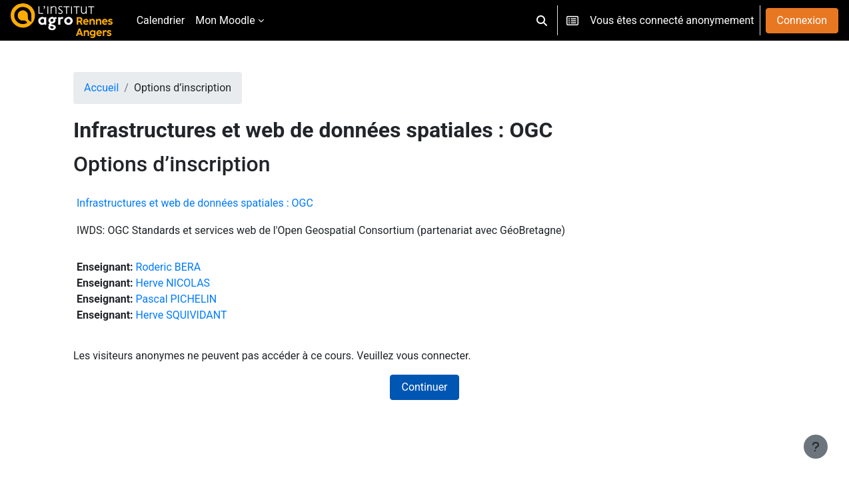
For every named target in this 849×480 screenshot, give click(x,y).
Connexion (802, 20)
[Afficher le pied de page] (816, 447)
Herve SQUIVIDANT (181, 315)
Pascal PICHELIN (176, 299)
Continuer (424, 387)
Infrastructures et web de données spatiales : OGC (195, 203)
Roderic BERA (168, 267)
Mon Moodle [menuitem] (225, 20)
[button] (541, 20)
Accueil (101, 87)
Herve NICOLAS (173, 283)
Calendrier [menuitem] (161, 20)
